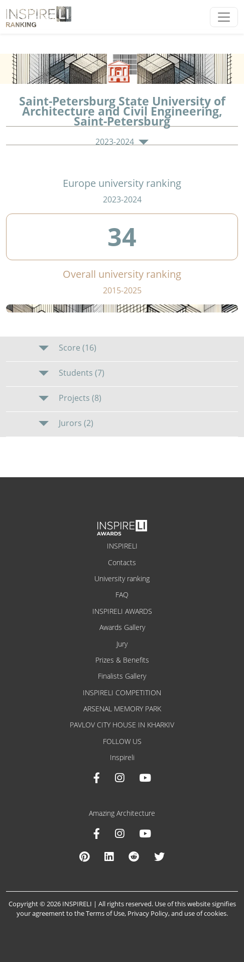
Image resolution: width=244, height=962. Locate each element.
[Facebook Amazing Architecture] (96, 833)
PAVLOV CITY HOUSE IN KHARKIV (122, 724)
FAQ (122, 594)
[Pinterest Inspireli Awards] (84, 856)
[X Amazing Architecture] (159, 856)
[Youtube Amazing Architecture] (145, 833)
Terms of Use (105, 913)
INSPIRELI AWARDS (122, 611)
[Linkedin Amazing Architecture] (109, 856)
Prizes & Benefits (122, 660)
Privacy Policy (148, 913)
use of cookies (205, 913)
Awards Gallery (122, 627)
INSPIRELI (122, 546)
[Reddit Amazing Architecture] (134, 856)
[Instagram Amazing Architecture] (119, 833)
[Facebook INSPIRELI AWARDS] (96, 778)
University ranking (122, 578)
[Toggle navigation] (224, 17)
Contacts (122, 562)
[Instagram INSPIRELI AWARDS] (119, 778)
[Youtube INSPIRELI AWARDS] (145, 778)
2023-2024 (122, 142)
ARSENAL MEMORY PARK (122, 708)
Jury (122, 644)
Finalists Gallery (122, 676)
